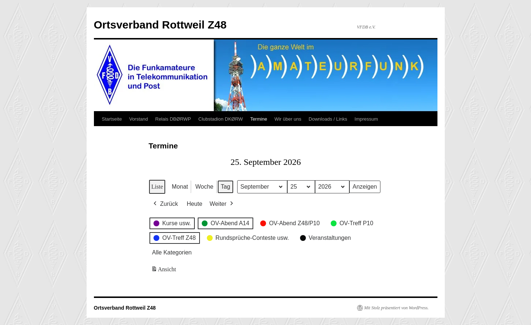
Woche (204, 187)
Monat (180, 187)
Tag (225, 187)
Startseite (112, 119)
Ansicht (164, 271)
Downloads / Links (328, 119)
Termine (258, 119)
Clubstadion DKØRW (220, 119)
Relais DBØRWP (173, 119)
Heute (194, 204)
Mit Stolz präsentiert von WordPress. (396, 307)
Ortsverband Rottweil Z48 (160, 25)
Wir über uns (287, 119)
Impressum (366, 119)
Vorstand (138, 119)
